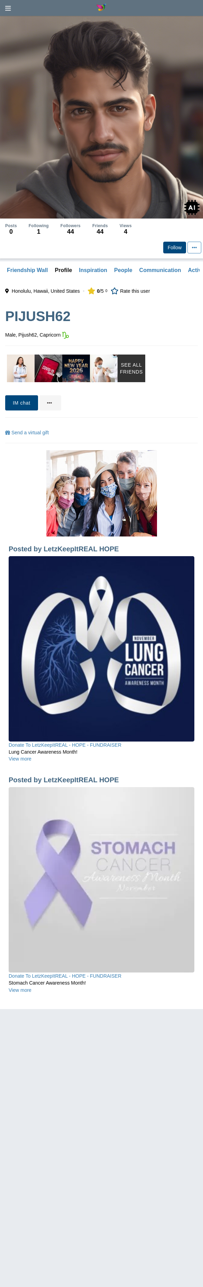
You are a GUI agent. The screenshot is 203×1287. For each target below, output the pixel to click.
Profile (63, 270)
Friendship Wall (27, 270)
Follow (175, 247)
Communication (160, 270)
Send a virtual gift (27, 432)
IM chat (21, 403)
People (123, 270)
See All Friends (131, 368)
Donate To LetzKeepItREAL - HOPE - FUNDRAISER (65, 745)
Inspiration (93, 270)
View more (20, 759)
